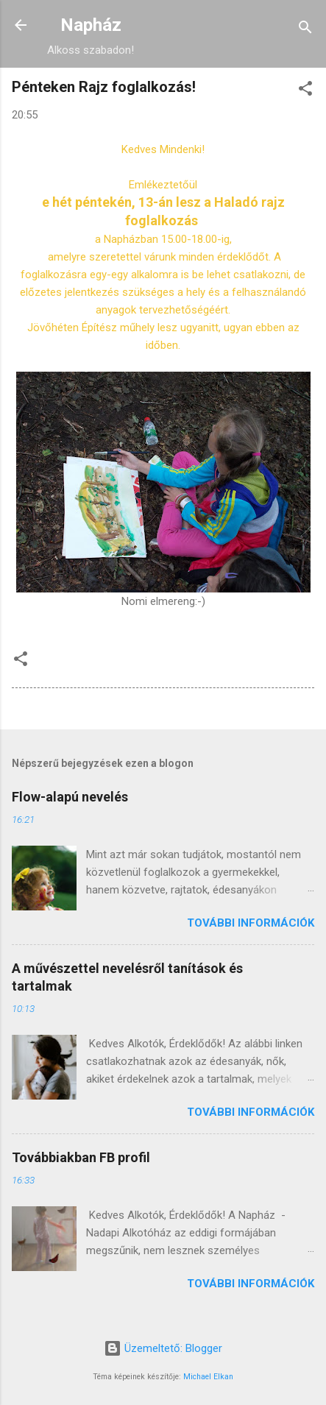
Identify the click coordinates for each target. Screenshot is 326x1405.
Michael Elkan (208, 1376)
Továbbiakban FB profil (81, 1157)
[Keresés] (305, 29)
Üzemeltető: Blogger (163, 1348)
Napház (90, 25)
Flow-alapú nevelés (70, 796)
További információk (250, 923)
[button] (305, 90)
